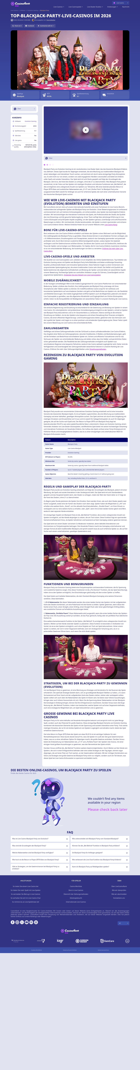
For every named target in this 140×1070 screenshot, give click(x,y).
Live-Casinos (58, 7)
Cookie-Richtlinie (36, 950)
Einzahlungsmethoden (98, 349)
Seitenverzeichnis (103, 950)
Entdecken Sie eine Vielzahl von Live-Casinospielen (82, 275)
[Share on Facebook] (29, 26)
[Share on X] (17, 26)
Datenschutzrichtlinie (70, 950)
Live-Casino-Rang (111, 225)
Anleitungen (111, 7)
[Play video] (86, 130)
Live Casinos (14, 10)
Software (22, 10)
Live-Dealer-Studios (94, 7)
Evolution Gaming (33, 10)
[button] (86, 158)
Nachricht (125, 7)
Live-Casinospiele (75, 7)
